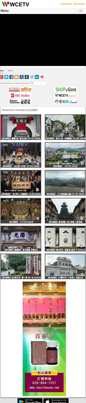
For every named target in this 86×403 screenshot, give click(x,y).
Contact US (66, 4)
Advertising (79, 4)
